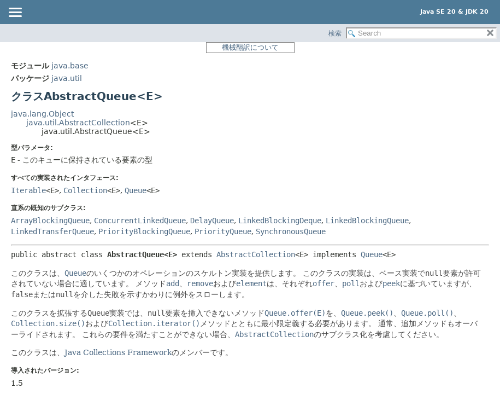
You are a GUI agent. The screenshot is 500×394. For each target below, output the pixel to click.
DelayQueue (212, 220)
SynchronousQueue (291, 231)
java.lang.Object (42, 113)
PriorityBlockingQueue (144, 231)
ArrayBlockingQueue (50, 220)
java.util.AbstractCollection (78, 122)
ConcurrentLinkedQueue (140, 220)
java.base (70, 65)
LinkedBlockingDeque (279, 220)
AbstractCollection (255, 254)
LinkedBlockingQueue (367, 220)
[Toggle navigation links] (14, 13)
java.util (66, 78)
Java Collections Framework (118, 352)
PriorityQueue (223, 231)
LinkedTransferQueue (52, 231)
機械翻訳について (250, 47)
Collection (85, 190)
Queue (135, 190)
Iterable (28, 190)
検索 (335, 33)
